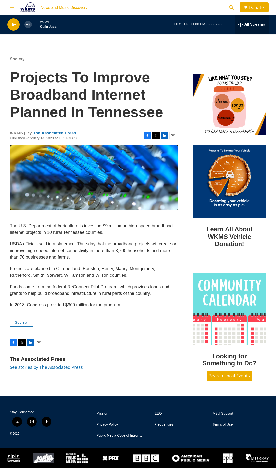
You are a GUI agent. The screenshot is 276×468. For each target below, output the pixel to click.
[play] (13, 24)
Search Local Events (229, 376)
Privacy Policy (107, 424)
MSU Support (223, 413)
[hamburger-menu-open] (12, 7)
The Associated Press (54, 133)
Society (17, 59)
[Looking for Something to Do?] (229, 309)
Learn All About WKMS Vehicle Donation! (229, 237)
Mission (102, 413)
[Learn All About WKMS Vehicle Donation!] (229, 181)
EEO (158, 413)
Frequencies (164, 424)
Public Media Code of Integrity (119, 435)
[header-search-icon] (231, 7)
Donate (256, 7)
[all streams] (252, 24)
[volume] (28, 24)
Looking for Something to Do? (230, 359)
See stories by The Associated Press (46, 367)
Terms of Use (223, 424)
